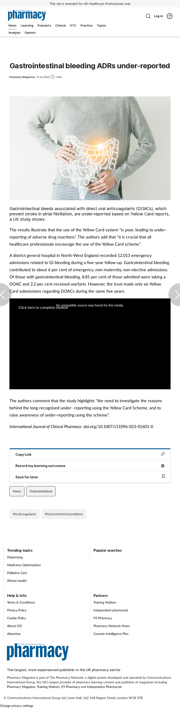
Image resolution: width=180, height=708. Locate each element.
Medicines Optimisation (24, 565)
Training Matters (104, 602)
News (17, 491)
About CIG (14, 626)
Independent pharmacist (110, 610)
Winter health (17, 581)
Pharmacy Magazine (21, 687)
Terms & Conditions (21, 602)
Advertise (13, 634)
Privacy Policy (16, 610)
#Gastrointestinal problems (64, 514)
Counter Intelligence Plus (110, 634)
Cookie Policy (16, 618)
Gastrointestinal (41, 491)
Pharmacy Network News (111, 626)
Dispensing (15, 557)
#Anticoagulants (24, 514)
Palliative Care (17, 573)
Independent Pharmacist (104, 687)
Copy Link (90, 454)
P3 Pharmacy (102, 618)
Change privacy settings (16, 706)
